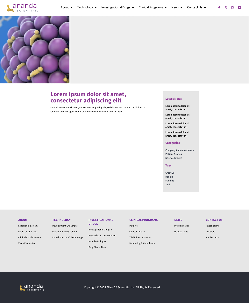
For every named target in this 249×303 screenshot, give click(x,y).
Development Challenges (64, 225)
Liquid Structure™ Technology (67, 237)
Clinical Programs (153, 7)
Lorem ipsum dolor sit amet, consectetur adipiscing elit (177, 107)
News (177, 7)
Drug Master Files (97, 247)
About (67, 7)
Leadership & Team (28, 225)
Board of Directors (27, 231)
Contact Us (197, 7)
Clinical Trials (137, 232)
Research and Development (102, 235)
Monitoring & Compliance (142, 243)
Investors (210, 231)
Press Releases (181, 225)
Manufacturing (97, 241)
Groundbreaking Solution (65, 231)
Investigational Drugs (118, 7)
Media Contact (213, 237)
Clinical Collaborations (29, 237)
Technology (87, 7)
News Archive (181, 231)
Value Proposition (27, 243)
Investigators (212, 225)
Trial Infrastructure (140, 237)
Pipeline (133, 225)
